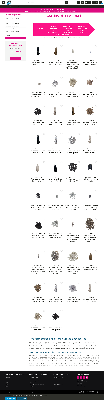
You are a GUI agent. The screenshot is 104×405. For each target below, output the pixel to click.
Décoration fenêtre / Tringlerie (37, 384)
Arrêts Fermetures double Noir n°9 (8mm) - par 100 (38, 235)
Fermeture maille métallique (12, 31)
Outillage (32, 382)
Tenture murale (33, 379)
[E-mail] (87, 377)
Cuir (7, 384)
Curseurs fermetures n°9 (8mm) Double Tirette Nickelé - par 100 (90, 237)
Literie (31, 386)
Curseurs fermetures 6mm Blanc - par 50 (73, 151)
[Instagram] (81, 377)
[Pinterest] (84, 377)
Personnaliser (22, 398)
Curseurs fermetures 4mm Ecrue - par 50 (73, 94)
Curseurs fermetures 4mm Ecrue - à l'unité (55, 123)
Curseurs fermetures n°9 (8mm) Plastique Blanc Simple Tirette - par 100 (73, 269)
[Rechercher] (46, 2)
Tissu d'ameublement (11, 379)
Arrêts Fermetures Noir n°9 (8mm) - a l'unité (90, 179)
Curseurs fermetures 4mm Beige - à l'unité (55, 62)
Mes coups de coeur (59, 382)
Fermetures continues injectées (16, 29)
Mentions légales (8, 392)
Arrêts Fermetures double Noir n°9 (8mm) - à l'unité (90, 207)
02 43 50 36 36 (15, 52)
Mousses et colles (34, 377)
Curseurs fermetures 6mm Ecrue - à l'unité (90, 151)
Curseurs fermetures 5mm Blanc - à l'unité (55, 300)
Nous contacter (15, 58)
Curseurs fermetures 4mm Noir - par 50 (38, 123)
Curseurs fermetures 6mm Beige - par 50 (90, 123)
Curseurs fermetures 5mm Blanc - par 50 (73, 300)
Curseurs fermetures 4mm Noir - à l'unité (38, 62)
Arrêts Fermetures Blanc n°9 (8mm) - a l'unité (55, 207)
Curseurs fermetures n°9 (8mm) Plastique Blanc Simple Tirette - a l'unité (73, 64)
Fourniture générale (34, 381)
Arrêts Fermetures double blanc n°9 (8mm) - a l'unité (38, 94)
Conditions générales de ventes (26, 392)
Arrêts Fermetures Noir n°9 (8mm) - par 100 (38, 207)
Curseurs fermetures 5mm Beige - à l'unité (90, 267)
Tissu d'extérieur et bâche (12, 381)
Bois (7, 386)
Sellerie (7, 382)
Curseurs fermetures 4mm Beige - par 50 (90, 94)
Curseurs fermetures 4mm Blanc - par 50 (55, 94)
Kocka (94, 392)
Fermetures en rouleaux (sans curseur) (13, 34)
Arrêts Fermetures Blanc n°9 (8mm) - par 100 (72, 207)
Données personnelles (16, 392)
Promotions (57, 381)
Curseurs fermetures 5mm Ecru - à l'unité (90, 300)
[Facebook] (78, 377)
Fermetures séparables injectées (16, 26)
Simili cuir (8, 377)
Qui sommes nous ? (58, 377)
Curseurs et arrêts (10, 38)
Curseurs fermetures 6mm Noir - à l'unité (55, 179)
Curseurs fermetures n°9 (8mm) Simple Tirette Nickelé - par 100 (55, 269)
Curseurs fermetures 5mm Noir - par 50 (55, 328)
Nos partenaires (57, 379)
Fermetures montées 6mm (12, 23)
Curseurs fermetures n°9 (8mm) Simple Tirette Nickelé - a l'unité (38, 269)
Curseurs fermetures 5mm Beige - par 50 (38, 300)
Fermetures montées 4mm (12, 18)
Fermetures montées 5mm (12, 21)
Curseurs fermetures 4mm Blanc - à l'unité (90, 62)
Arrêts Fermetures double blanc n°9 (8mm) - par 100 (55, 235)
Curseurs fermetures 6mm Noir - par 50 (73, 179)
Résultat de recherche (59, 384)
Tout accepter (10, 398)
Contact (34, 392)
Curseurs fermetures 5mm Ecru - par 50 (38, 328)
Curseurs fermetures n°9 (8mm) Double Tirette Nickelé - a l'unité (73, 237)
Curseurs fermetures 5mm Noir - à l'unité (38, 151)
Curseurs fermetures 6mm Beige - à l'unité (73, 123)
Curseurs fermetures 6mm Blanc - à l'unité (55, 151)
